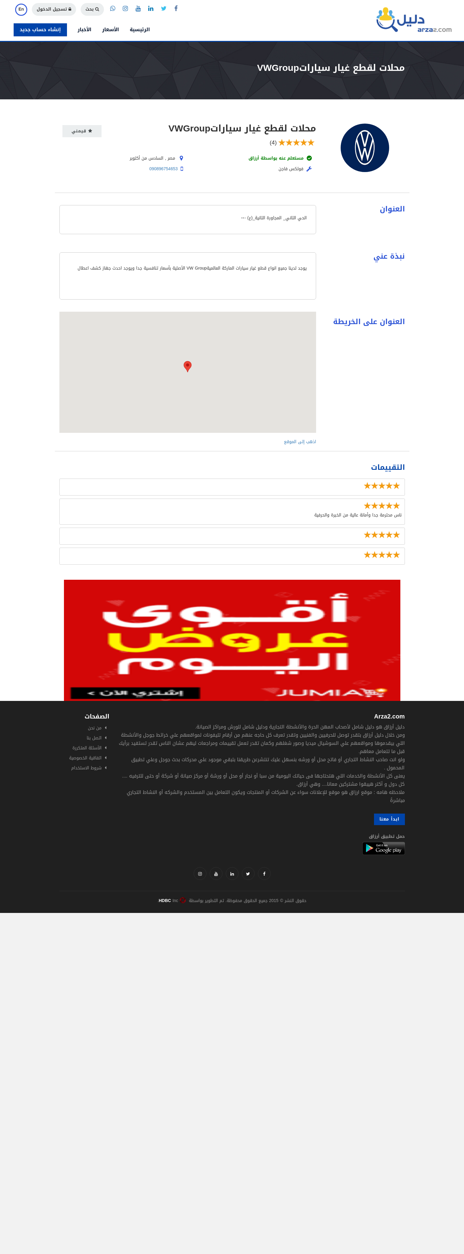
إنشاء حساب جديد (40, 29)
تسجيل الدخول (54, 9)
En (21, 9)
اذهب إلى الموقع (300, 442)
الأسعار (110, 29)
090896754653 (163, 169)
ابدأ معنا (389, 819)
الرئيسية (140, 29)
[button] (188, 366)
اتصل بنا (94, 738)
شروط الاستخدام (86, 768)
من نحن (95, 728)
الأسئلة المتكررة (87, 748)
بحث (92, 9)
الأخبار (85, 29)
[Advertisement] (182, 955)
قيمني (82, 131)
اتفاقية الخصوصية (85, 758)
